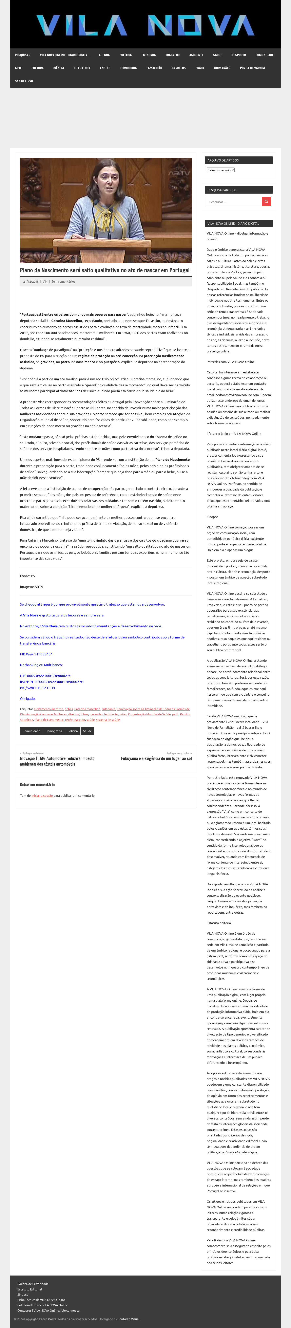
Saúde (217, 55)
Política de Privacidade (32, 1284)
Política (125, 55)
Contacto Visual (128, 1319)
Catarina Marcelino (87, 709)
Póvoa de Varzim (252, 68)
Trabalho (173, 55)
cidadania (108, 709)
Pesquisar (22, 55)
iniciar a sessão (42, 795)
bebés (69, 709)
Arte (18, 68)
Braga (200, 68)
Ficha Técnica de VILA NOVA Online (41, 1300)
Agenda (104, 55)
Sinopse (22, 1294)
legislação (111, 714)
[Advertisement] (145, 118)
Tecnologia (128, 68)
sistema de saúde (108, 719)
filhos (84, 714)
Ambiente (196, 55)
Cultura (38, 68)
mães (123, 714)
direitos (73, 714)
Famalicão (154, 68)
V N (45, 281)
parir (175, 714)
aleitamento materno (48, 709)
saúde (90, 719)
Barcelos (179, 68)
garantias (96, 714)
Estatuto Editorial (29, 1289)
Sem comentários (63, 281)
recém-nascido (75, 719)
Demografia (53, 731)
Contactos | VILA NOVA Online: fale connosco (48, 1310)
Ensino (105, 68)
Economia (148, 55)
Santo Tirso (24, 81)
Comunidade (265, 55)
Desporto (239, 55)
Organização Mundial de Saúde (149, 714)
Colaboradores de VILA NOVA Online (42, 1305)
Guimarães (222, 68)
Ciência (58, 68)
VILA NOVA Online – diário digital (64, 55)
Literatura (82, 68)
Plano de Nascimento (49, 719)
